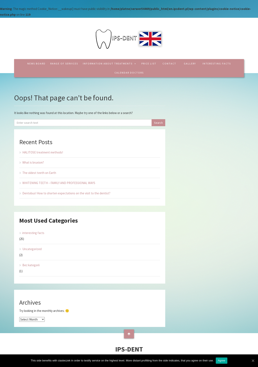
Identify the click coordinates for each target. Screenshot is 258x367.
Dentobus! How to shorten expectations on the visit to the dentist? (66, 193)
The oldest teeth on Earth (39, 173)
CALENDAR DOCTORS (129, 72)
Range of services (64, 63)
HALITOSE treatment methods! (42, 152)
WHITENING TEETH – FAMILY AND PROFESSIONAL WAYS (58, 183)
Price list (148, 63)
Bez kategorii (31, 265)
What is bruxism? (33, 162)
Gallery (190, 63)
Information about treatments (108, 63)
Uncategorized (32, 249)
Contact (169, 63)
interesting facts (217, 63)
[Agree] (253, 361)
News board (36, 63)
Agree (221, 360)
